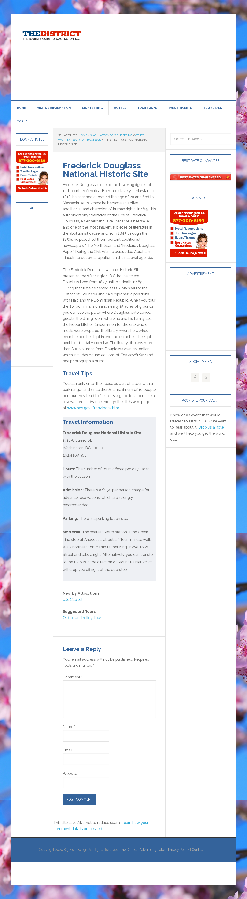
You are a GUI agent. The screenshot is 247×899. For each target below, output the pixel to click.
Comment (72, 677)
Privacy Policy (178, 850)
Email (68, 750)
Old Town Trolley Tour (82, 617)
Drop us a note (211, 427)
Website (70, 773)
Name (69, 726)
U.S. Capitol (72, 599)
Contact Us (200, 850)
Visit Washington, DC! (51, 34)
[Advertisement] (169, 56)
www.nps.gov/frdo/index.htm (93, 408)
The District (128, 850)
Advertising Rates (153, 850)
